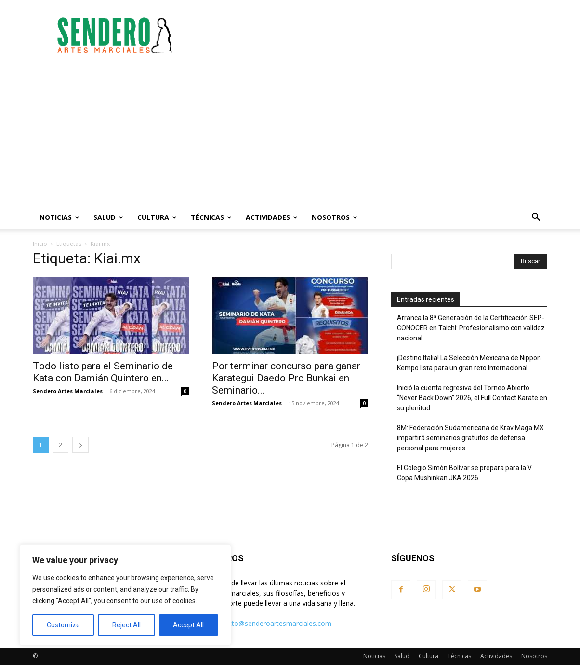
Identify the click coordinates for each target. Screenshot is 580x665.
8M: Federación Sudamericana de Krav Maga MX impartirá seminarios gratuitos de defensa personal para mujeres (470, 438)
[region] (125, 595)
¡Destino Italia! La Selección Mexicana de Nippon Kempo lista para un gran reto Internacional (469, 363)
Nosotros (334, 217)
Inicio (40, 244)
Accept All (188, 625)
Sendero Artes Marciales (68, 390)
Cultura (157, 217)
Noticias (59, 217)
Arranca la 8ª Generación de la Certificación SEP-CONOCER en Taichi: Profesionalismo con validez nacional (471, 328)
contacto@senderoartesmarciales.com (271, 623)
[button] (535, 218)
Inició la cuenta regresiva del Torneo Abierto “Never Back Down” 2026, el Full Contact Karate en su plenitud (472, 398)
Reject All (126, 625)
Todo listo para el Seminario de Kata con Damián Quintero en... (103, 372)
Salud (108, 217)
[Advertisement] (372, 35)
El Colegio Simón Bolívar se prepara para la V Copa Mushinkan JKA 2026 (464, 473)
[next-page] (80, 445)
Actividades (272, 217)
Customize (63, 625)
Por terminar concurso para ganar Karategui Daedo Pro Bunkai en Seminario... (286, 378)
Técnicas (211, 217)
